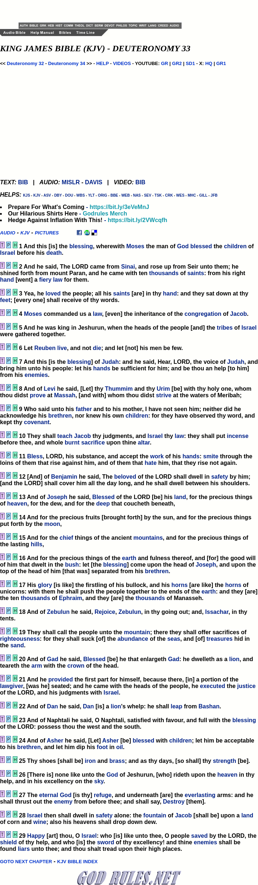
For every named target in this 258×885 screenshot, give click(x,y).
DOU (69, 195)
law (58, 280)
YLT (91, 195)
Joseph (57, 497)
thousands (164, 273)
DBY (58, 195)
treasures (219, 639)
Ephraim (70, 598)
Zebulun (58, 612)
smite (210, 456)
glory (45, 585)
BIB (23, 182)
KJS (26, 195)
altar (144, 442)
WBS (80, 195)
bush (72, 565)
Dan (52, 706)
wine (40, 822)
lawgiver (11, 686)
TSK (158, 195)
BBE (114, 195)
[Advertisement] (104, 11)
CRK (169, 195)
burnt (72, 442)
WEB (125, 195)
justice (246, 686)
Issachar (217, 612)
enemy (63, 801)
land (180, 497)
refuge (103, 795)
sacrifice (93, 442)
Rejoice (105, 612)
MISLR (71, 182)
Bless (35, 456)
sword (105, 842)
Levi (49, 389)
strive (163, 395)
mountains (148, 538)
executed (212, 686)
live (62, 348)
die (97, 348)
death (54, 253)
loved (53, 293)
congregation (202, 314)
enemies (36, 375)
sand (17, 645)
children (235, 246)
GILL (203, 195)
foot (102, 747)
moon (52, 524)
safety (219, 477)
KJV (36, 195)
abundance (133, 639)
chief (66, 538)
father (84, 409)
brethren (60, 416)
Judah (110, 362)
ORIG (102, 195)
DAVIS (94, 182)
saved (199, 836)
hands (101, 368)
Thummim (118, 389)
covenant (36, 422)
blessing (81, 246)
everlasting (200, 795)
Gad (52, 659)
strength (224, 761)
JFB (214, 195)
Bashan (208, 706)
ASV (47, 195)
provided (60, 679)
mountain (137, 632)
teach (64, 436)
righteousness (20, 639)
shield (8, 842)
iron (90, 761)
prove (38, 395)
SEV (147, 195)
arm (36, 666)
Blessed (103, 497)
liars (24, 849)
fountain (154, 815)
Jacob (238, 314)
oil (119, 747)
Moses (135, 246)
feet (5, 300)
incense (238, 436)
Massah (64, 395)
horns (179, 585)
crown (75, 666)
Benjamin (64, 477)
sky (99, 781)
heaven (17, 503)
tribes (225, 328)
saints (195, 273)
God (183, 246)
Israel (7, 253)
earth (129, 558)
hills (36, 544)
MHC (192, 195)
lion (234, 659)
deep (103, 503)
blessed (201, 246)
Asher (55, 740)
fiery (45, 280)
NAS (137, 195)
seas (173, 639)
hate (150, 463)
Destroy (174, 801)
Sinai (128, 267)
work (156, 456)
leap (176, 706)
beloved (125, 477)
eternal (48, 795)
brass (117, 761)
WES (180, 195)
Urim (163, 389)
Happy (36, 836)
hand (7, 280)
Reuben (45, 348)
